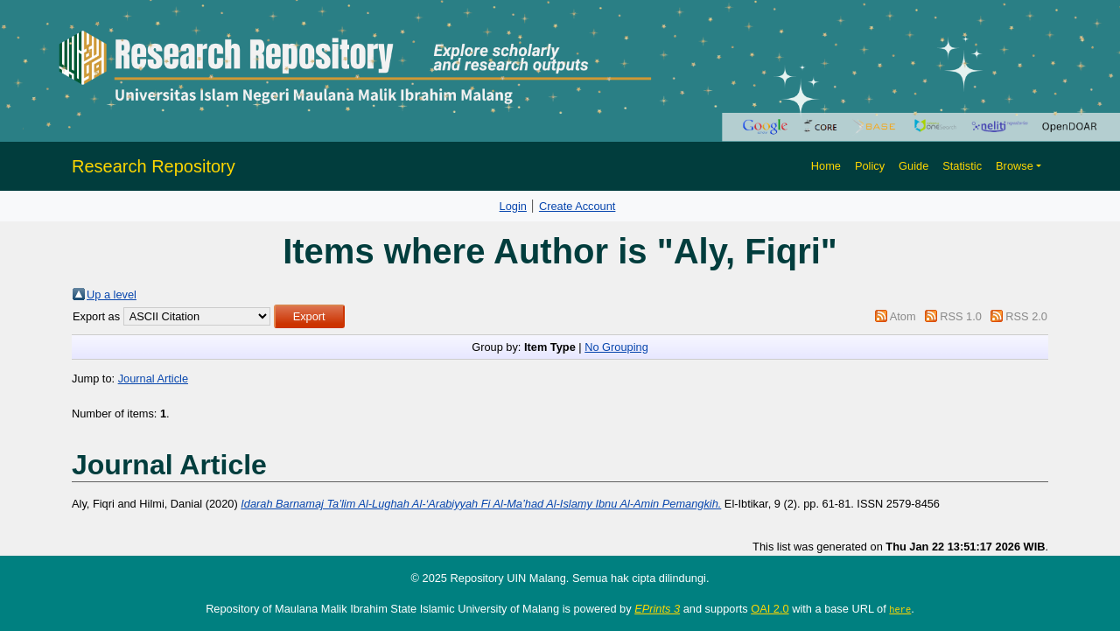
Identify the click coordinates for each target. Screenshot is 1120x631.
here (900, 609)
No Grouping (616, 347)
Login (513, 206)
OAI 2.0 (769, 608)
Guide (913, 165)
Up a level (111, 294)
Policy (870, 165)
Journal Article (153, 378)
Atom (903, 316)
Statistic (962, 165)
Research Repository (153, 166)
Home (826, 165)
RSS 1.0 (961, 316)
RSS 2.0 (1026, 316)
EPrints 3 (657, 608)
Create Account (577, 206)
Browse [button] (1014, 165)
